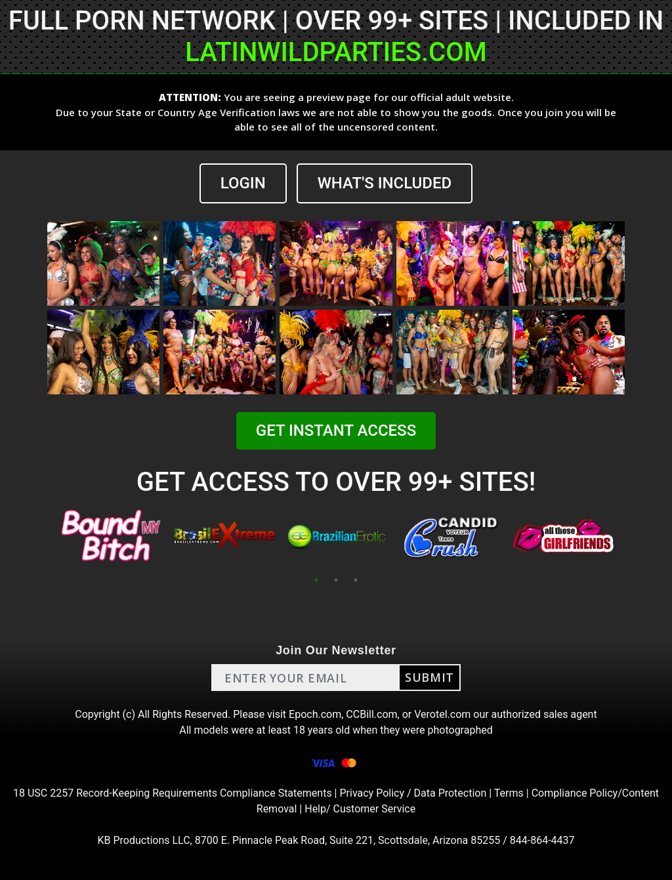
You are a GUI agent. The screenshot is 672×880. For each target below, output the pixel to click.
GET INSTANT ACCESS (336, 430)
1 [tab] (316, 580)
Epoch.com (315, 714)
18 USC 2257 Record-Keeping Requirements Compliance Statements (172, 793)
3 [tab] (355, 580)
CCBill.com (371, 714)
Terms (509, 793)
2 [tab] (336, 580)
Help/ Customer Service (359, 809)
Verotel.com (442, 714)
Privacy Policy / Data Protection (412, 793)
